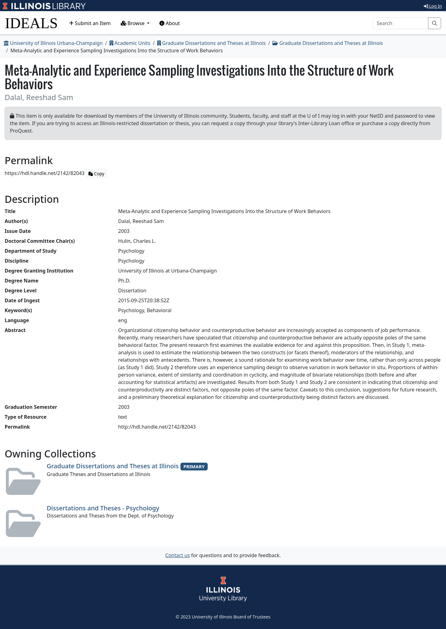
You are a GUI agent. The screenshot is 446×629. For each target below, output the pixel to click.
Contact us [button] (177, 555)
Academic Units (130, 43)
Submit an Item (90, 23)
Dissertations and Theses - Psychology (103, 508)
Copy (96, 174)
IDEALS (31, 23)
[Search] (400, 23)
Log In (433, 6)
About (169, 23)
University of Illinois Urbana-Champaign (53, 43)
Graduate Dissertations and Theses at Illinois (211, 43)
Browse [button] (133, 23)
